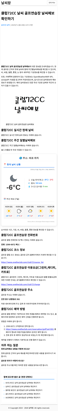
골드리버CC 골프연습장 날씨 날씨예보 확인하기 (22, 394)
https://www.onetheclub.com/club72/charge (20, 284)
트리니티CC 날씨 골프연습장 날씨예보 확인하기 (22, 383)
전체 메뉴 (52, 2)
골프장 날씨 (5, 25)
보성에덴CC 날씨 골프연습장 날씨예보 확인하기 (22, 397)
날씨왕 (6, 2)
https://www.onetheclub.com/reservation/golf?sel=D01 (30, 329)
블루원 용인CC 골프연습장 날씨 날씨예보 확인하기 (23, 390)
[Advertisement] (29, 44)
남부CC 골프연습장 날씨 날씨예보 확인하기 (21, 386)
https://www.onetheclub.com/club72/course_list (22, 262)
